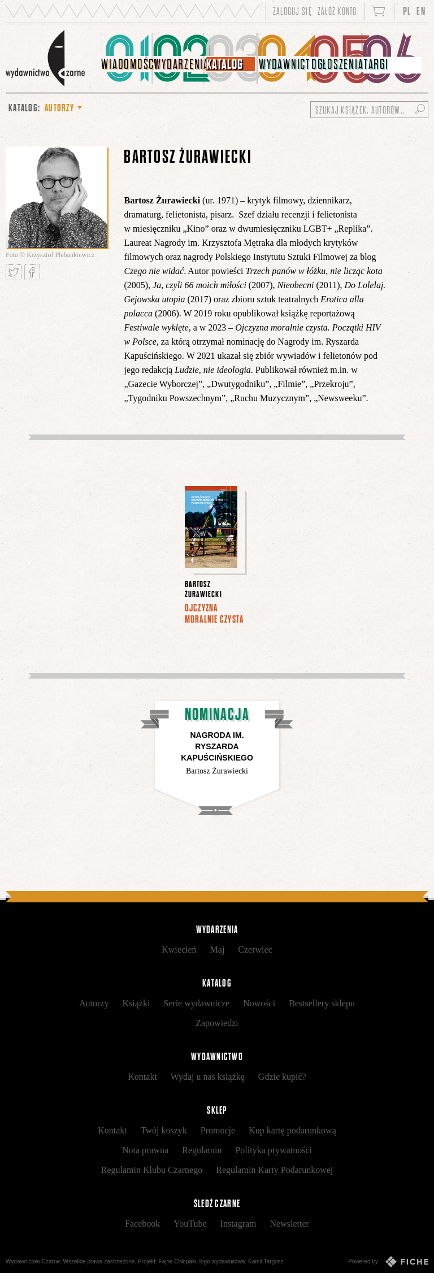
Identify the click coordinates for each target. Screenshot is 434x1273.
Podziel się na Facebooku (32, 272)
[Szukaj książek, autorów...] (369, 109)
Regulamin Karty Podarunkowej (274, 1170)
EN (421, 11)
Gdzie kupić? (282, 1076)
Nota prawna (145, 1150)
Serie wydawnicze (196, 1003)
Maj (217, 949)
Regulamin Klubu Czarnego (152, 1170)
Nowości (259, 1003)
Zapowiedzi (217, 1023)
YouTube (189, 1223)
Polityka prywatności (273, 1150)
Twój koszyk (164, 1130)
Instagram (238, 1223)
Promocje (218, 1130)
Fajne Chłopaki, (178, 1261)
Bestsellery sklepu (322, 1003)
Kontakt (142, 1076)
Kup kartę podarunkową (292, 1130)
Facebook (142, 1223)
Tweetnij (13, 272)
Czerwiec (255, 949)
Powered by (388, 1261)
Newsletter (289, 1223)
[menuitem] (126, 58)
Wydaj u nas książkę (208, 1076)
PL (407, 11)
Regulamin (202, 1150)
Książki (136, 1003)
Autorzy (93, 1003)
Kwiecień (179, 949)
